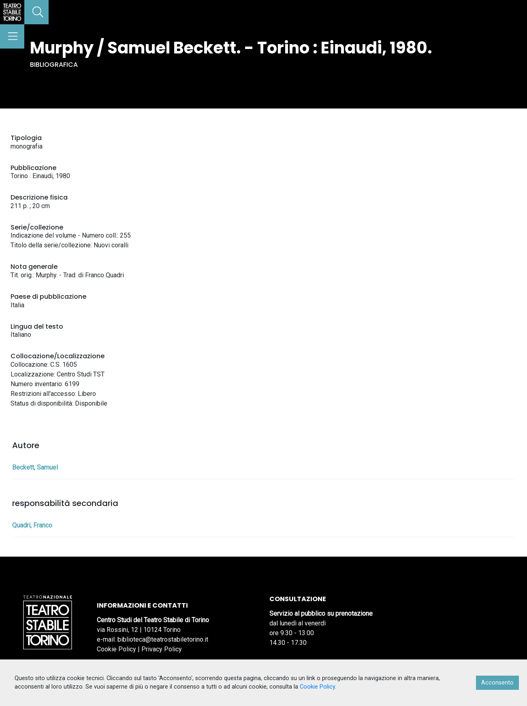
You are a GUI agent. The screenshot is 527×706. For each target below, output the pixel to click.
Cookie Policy (116, 649)
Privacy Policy (161, 649)
